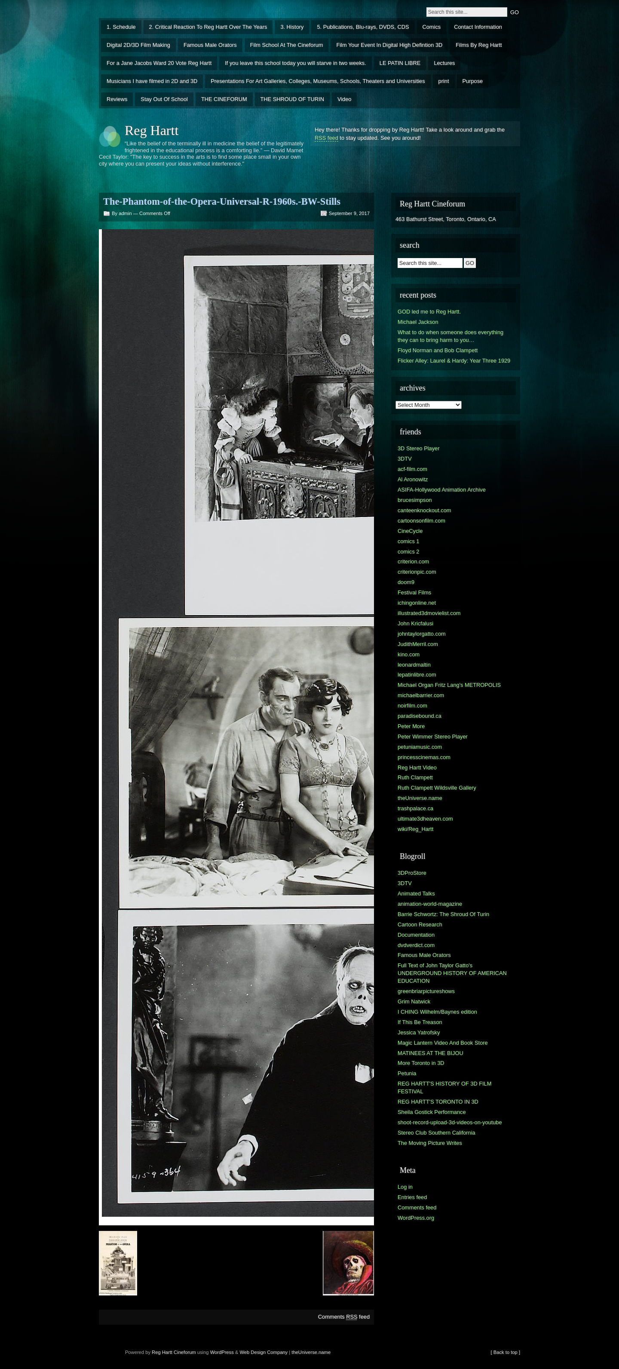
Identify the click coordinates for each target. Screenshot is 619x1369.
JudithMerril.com (418, 644)
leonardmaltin (414, 664)
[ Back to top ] (505, 1352)
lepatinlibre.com (417, 674)
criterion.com (413, 561)
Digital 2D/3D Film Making (138, 45)
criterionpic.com (417, 572)
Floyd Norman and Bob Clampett (438, 350)
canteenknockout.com (424, 510)
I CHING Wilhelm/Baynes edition (437, 1012)
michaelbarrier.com (421, 695)
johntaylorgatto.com (422, 634)
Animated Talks (416, 893)
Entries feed (412, 1197)
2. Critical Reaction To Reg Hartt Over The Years (208, 27)
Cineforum (185, 1352)
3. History (291, 27)
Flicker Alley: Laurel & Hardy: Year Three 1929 (454, 360)
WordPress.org (416, 1218)
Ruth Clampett (415, 777)
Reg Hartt (151, 130)
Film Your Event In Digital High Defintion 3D (389, 45)
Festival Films (414, 592)
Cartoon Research (420, 924)
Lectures (444, 63)
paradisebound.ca (419, 716)
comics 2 (409, 551)
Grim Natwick (414, 1001)
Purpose (473, 81)
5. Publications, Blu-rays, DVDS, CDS (363, 27)
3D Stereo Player (418, 448)
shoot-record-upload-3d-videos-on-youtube (450, 1122)
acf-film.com (412, 469)
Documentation (416, 935)
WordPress (222, 1352)
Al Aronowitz (413, 479)
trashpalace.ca (415, 808)
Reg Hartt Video (417, 767)
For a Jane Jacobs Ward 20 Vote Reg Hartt (159, 63)
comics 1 (409, 541)
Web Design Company (263, 1352)
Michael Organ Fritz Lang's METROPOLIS (449, 685)
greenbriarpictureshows (426, 991)
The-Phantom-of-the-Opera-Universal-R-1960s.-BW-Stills (221, 201)
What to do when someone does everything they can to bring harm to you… (450, 336)
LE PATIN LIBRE (400, 63)
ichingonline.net (417, 603)
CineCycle (410, 531)
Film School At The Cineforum (286, 45)
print (443, 81)
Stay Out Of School (164, 99)
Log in (405, 1187)
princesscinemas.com (424, 757)
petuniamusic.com (420, 747)
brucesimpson (415, 500)
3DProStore (412, 873)
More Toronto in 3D (421, 1063)
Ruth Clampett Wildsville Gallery (437, 787)
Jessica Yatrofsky (419, 1032)
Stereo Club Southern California (436, 1132)
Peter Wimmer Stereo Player (433, 736)
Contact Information (478, 27)
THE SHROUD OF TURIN (292, 99)
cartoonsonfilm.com (421, 520)
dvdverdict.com (416, 945)
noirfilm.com (412, 705)
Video (344, 99)
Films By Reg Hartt (479, 45)
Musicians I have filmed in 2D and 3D (152, 81)
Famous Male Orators (210, 45)
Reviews (117, 99)
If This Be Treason (420, 1022)
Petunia (407, 1073)
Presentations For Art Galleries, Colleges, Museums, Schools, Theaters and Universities (318, 81)
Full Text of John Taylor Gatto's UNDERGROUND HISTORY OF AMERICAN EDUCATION (452, 973)
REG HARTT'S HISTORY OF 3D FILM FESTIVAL (444, 1087)
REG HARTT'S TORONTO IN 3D (438, 1101)
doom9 (406, 582)
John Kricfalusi (415, 623)
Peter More (411, 726)
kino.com (409, 654)
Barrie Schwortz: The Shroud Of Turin (443, 914)
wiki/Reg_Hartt (415, 829)
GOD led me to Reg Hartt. (429, 311)
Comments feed (344, 1317)
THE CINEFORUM (224, 99)
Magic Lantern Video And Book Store (443, 1043)
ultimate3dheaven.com (425, 818)
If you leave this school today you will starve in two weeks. (295, 63)
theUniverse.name (420, 798)
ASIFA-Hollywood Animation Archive (442, 489)
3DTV (405, 458)
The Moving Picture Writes (430, 1143)
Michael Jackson (418, 322)
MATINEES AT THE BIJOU (430, 1053)
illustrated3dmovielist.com (429, 613)
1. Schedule (121, 27)
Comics (432, 27)
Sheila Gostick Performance (432, 1112)
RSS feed (326, 138)
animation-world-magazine (430, 904)
